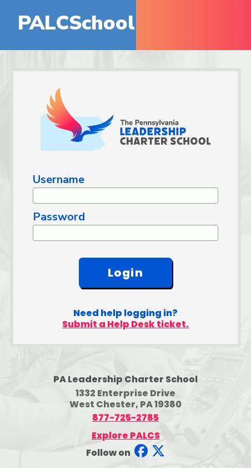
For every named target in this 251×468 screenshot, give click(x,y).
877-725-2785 (125, 417)
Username (58, 179)
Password (59, 216)
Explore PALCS (126, 435)
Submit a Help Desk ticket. (125, 324)
